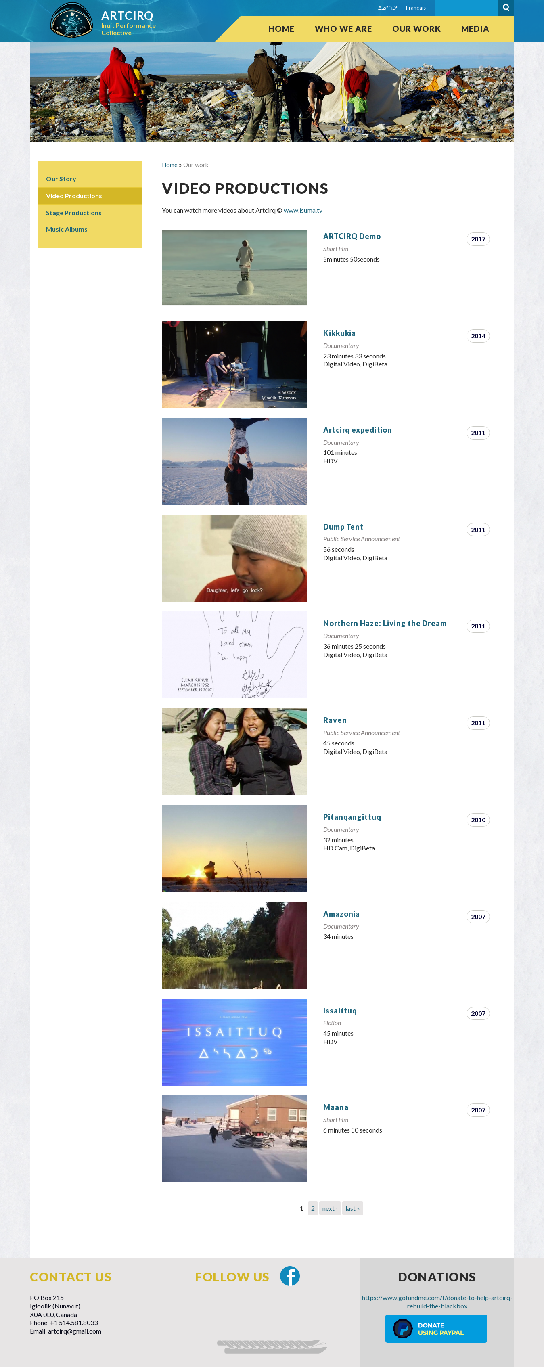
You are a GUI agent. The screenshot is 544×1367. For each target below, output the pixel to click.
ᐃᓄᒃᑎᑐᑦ (388, 7)
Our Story (61, 178)
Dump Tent (343, 526)
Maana (336, 1107)
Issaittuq (340, 1010)
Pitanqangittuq (352, 816)
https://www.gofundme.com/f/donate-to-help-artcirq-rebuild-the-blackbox (437, 1302)
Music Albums (67, 229)
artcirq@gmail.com (74, 1331)
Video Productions (74, 195)
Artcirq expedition (357, 429)
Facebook (290, 1276)
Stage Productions (74, 212)
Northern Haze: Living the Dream (385, 623)
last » (352, 1208)
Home (281, 28)
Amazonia (341, 913)
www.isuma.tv (303, 210)
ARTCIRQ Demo (352, 236)
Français (416, 7)
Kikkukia (339, 333)
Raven (335, 720)
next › (330, 1208)
